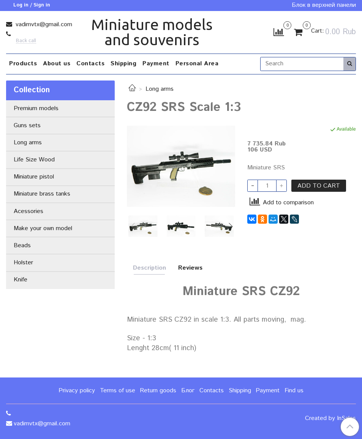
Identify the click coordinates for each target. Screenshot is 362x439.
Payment (155, 63)
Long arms (159, 89)
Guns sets (27, 125)
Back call (26, 41)
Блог (187, 390)
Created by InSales (330, 418)
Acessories (28, 211)
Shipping (123, 63)
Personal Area (197, 63)
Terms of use (117, 390)
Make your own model (43, 228)
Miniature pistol (34, 176)
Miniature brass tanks (42, 193)
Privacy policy (76, 390)
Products (23, 63)
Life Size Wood (34, 159)
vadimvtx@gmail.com (43, 24)
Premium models (36, 108)
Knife (20, 279)
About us (56, 63)
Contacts (90, 63)
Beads (22, 245)
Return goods (158, 390)
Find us (294, 390)
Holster (23, 262)
